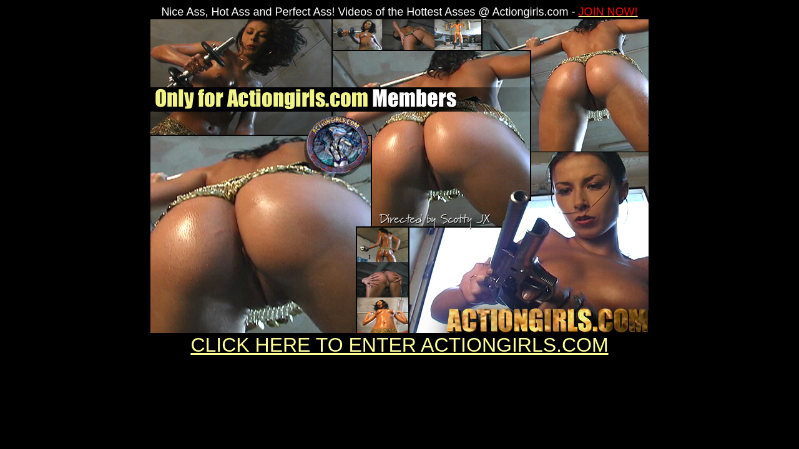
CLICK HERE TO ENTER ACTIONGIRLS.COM (399, 345)
